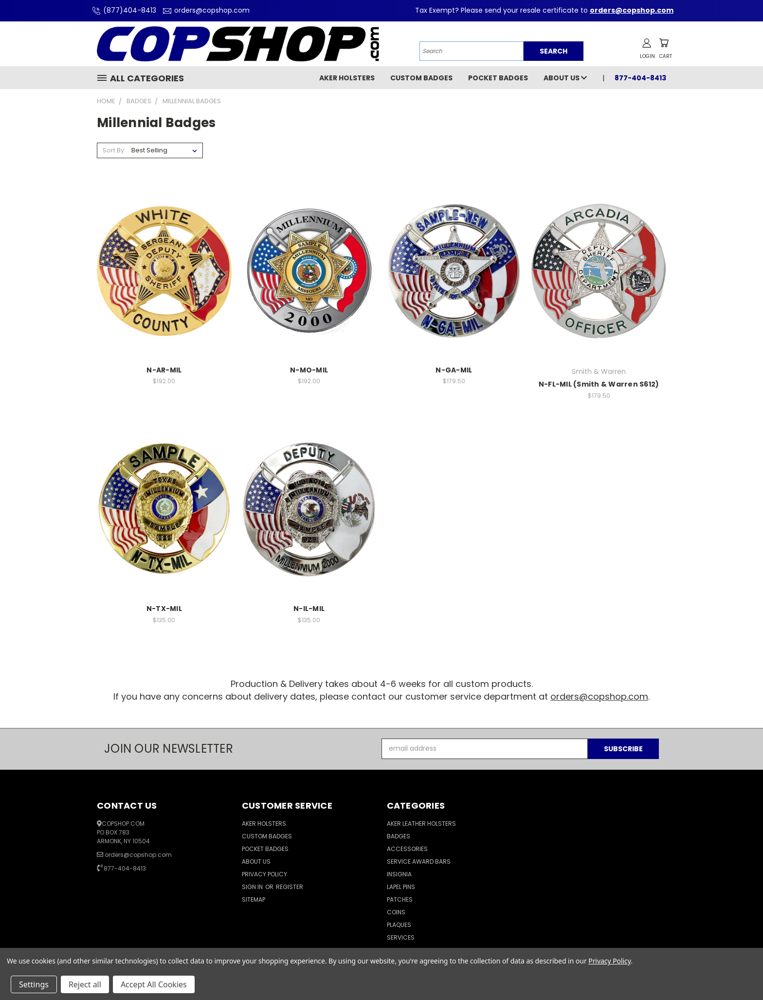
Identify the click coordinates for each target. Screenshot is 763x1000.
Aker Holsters (347, 78)
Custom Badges (421, 78)
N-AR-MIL (164, 370)
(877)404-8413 (123, 10)
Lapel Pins (401, 887)
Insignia (399, 874)
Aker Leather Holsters (421, 823)
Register (289, 887)
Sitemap (253, 899)
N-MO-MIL (309, 370)
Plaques (399, 925)
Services (401, 937)
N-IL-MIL (309, 608)
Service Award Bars (419, 861)
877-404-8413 (640, 78)
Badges (398, 836)
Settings (34, 984)
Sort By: (114, 150)
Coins (396, 912)
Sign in (253, 887)
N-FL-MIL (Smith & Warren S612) (599, 384)
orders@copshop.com (205, 10)
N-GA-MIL (454, 370)
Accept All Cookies (154, 984)
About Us (565, 78)
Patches (400, 899)
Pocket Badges (498, 78)
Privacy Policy (264, 874)
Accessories (407, 849)
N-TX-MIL (164, 608)
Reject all (85, 984)
